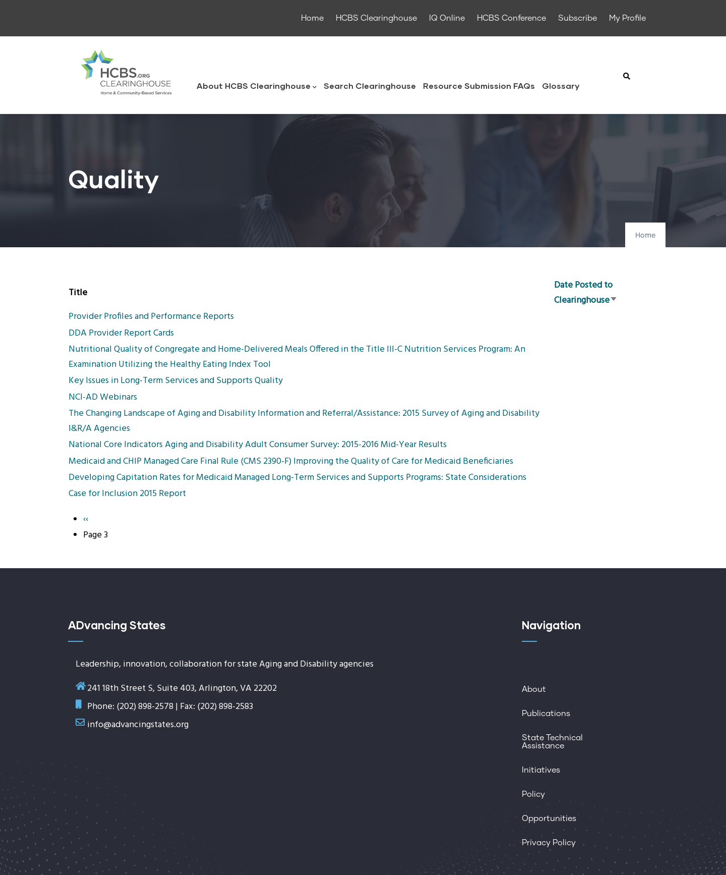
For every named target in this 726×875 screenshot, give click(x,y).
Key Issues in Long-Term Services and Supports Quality (176, 380)
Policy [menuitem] (533, 794)
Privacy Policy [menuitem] (549, 843)
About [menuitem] (534, 689)
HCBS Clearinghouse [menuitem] (376, 18)
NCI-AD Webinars (103, 397)
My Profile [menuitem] (627, 18)
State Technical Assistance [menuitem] (552, 742)
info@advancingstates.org (138, 725)
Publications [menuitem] (546, 713)
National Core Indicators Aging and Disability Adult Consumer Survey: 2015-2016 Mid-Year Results (258, 445)
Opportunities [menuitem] (549, 818)
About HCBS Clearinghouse (257, 86)
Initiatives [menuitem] (541, 770)
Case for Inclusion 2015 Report (127, 493)
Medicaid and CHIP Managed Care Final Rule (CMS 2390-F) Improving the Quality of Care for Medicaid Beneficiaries (291, 461)
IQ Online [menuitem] (447, 18)
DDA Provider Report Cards (121, 333)
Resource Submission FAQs (479, 85)
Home (645, 235)
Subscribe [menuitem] (577, 18)
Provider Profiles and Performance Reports (151, 316)
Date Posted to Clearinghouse (586, 293)
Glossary (560, 85)
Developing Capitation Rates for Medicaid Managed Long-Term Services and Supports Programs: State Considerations (297, 477)
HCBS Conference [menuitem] (511, 18)
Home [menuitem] (312, 18)
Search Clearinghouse (370, 85)
